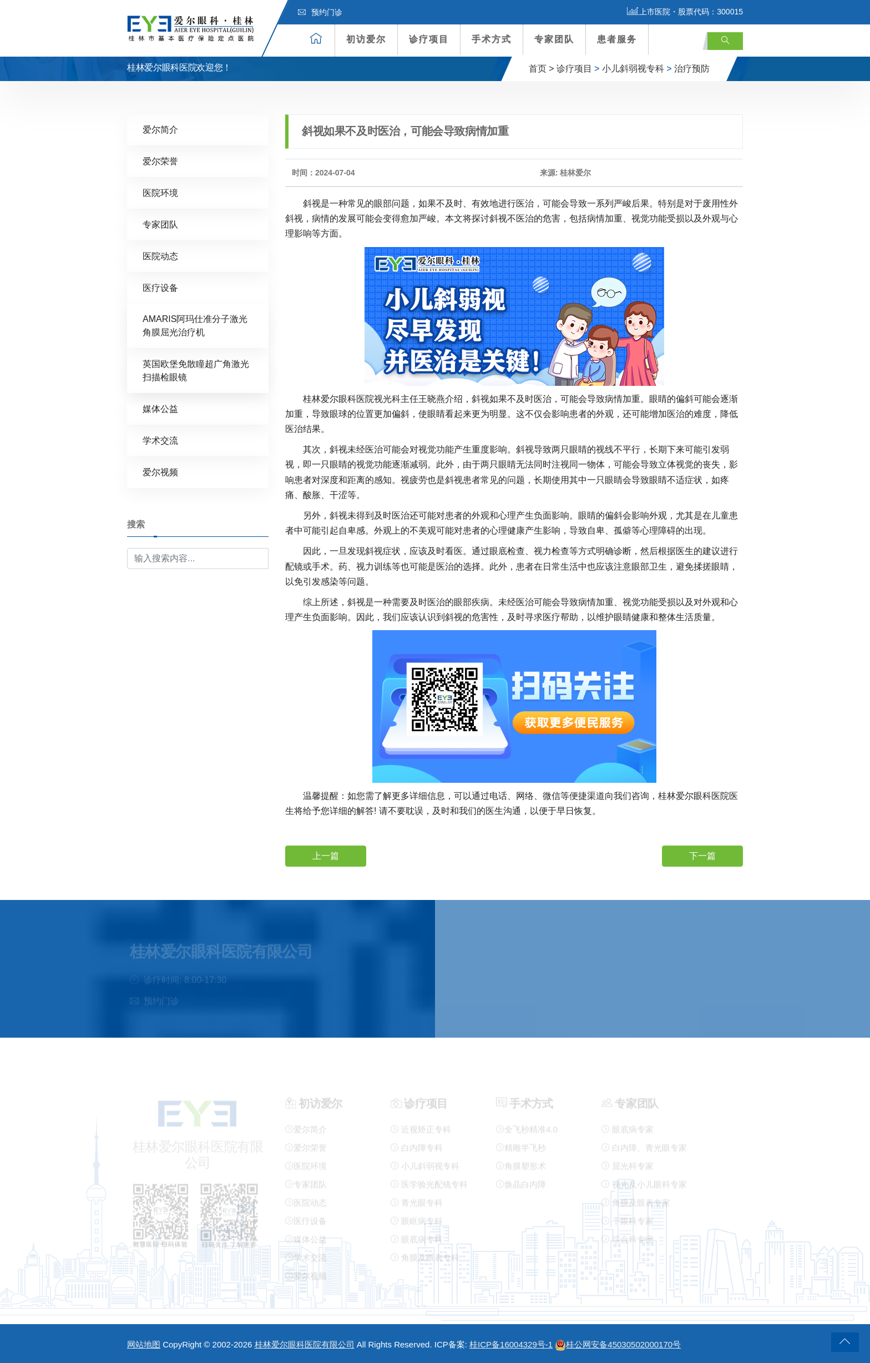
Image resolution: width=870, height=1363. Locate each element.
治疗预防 (692, 68)
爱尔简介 (160, 129)
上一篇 (325, 855)
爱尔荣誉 (160, 160)
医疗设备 (160, 287)
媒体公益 (160, 408)
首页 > (541, 68)
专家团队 (554, 39)
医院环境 (160, 192)
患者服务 (617, 39)
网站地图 (143, 1344)
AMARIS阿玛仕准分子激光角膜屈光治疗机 (195, 325)
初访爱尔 (366, 39)
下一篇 (702, 855)
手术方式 (492, 39)
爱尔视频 (160, 471)
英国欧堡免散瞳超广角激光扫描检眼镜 (196, 370)
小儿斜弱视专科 (633, 68)
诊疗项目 (429, 39)
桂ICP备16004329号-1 (511, 1344)
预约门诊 (320, 12)
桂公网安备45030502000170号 (618, 1344)
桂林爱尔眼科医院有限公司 (305, 1344)
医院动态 (160, 255)
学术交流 (160, 440)
